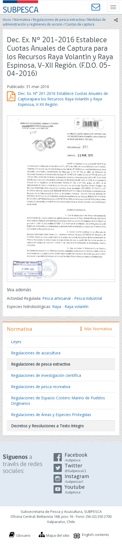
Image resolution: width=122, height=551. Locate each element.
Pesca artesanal (57, 298)
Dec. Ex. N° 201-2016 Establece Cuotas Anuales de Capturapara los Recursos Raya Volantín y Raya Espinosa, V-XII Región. (63, 99)
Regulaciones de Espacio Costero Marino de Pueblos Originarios (58, 400)
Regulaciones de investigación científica (46, 375)
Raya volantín (76, 306)
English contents (95, 534)
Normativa (22, 19)
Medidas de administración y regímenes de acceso (54, 22)
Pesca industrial (88, 298)
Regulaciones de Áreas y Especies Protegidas (51, 414)
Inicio (7, 19)
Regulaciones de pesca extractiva (59, 19)
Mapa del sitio (58, 535)
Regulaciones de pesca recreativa (40, 386)
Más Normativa (96, 328)
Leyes (16, 341)
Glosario (23, 535)
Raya (56, 306)
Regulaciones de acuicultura (35, 352)
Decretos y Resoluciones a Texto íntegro (47, 425)
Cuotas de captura (79, 24)
